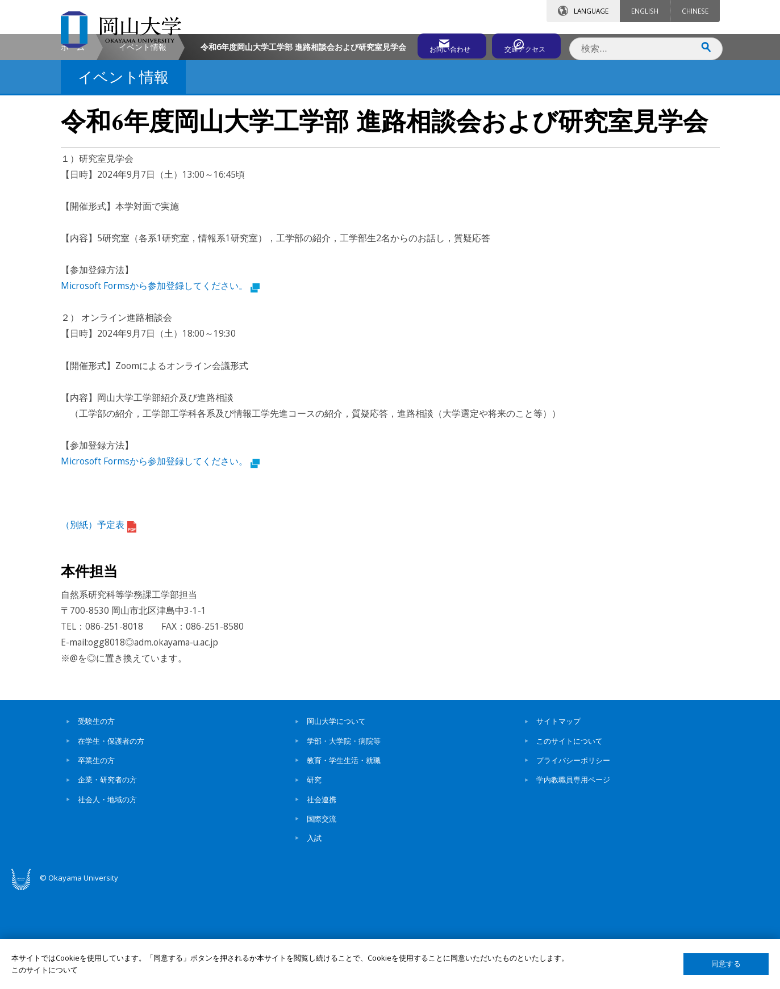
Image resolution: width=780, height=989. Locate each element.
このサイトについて (569, 837)
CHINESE (695, 10)
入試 (314, 934)
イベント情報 (142, 142)
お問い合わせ (421, 44)
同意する (726, 963)
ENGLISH (644, 10)
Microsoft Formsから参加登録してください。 (160, 382)
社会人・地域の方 (107, 895)
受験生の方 (96, 817)
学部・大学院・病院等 (344, 837)
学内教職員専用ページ (573, 876)
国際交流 (321, 915)
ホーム (73, 142)
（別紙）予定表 (98, 621)
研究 (314, 876)
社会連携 (321, 895)
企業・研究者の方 (107, 876)
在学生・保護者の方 (111, 837)
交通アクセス (521, 44)
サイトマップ (558, 817)
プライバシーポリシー (573, 857)
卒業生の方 (96, 857)
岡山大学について (336, 817)
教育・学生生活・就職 (344, 857)
